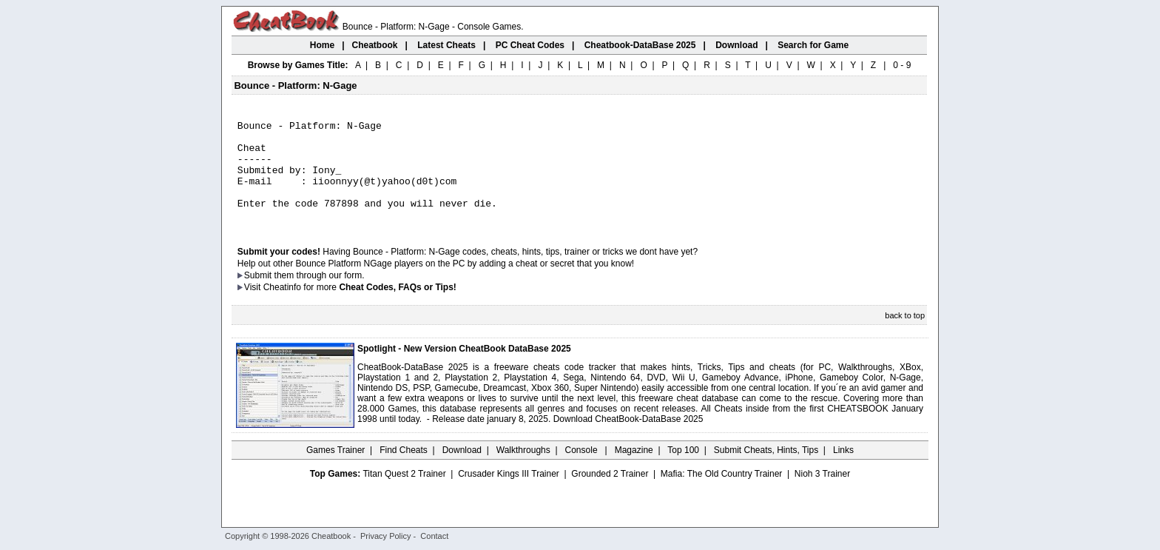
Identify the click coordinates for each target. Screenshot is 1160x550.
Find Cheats (404, 470)
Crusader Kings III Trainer (508, 494)
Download (462, 470)
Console (582, 470)
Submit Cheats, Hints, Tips (766, 470)
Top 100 (683, 470)
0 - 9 (902, 65)
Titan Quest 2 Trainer (403, 494)
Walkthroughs (523, 470)
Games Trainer (335, 470)
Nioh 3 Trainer (822, 494)
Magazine (634, 470)
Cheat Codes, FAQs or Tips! (397, 307)
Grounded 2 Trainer (609, 494)
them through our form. (319, 295)
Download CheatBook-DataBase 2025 (628, 439)
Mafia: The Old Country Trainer (722, 494)
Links (843, 470)
